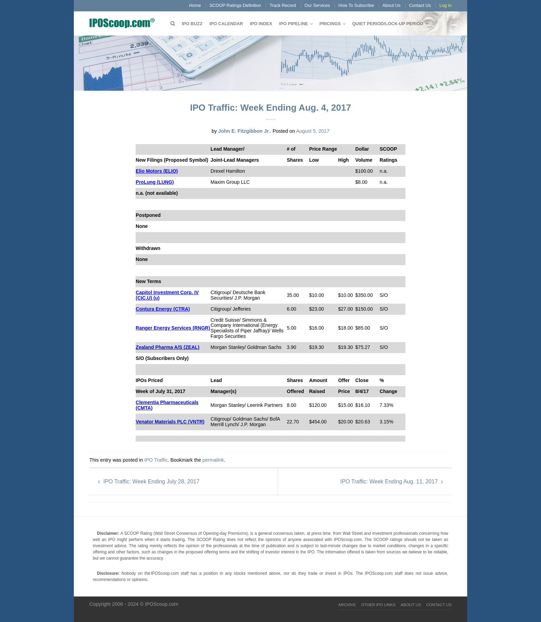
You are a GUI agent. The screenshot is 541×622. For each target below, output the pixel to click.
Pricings (330, 23)
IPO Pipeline (293, 23)
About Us (391, 5)
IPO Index (261, 23)
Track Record (282, 5)
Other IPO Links (378, 605)
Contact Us (420, 5)
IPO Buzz (192, 23)
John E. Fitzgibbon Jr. (244, 131)
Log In (445, 5)
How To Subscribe (356, 5)
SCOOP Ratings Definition (235, 5)
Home (195, 5)
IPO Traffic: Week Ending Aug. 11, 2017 (391, 481)
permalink (213, 460)
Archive (347, 605)
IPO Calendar (226, 23)
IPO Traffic (156, 460)
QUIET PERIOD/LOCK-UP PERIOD (387, 23)
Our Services (317, 5)
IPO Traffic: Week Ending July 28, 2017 (148, 481)
